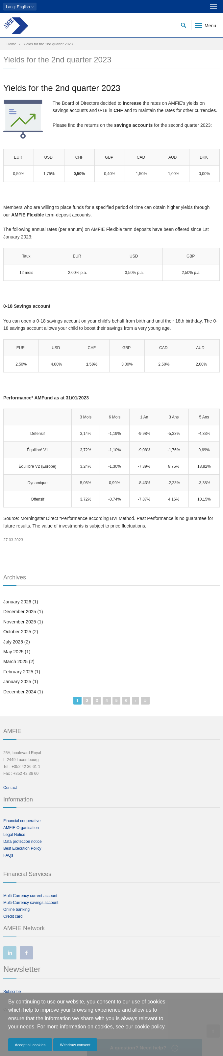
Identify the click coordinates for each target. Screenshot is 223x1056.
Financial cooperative (21, 821)
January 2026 (17, 601)
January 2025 (17, 681)
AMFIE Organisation (21, 827)
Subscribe (12, 991)
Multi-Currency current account (30, 895)
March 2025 (15, 661)
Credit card (13, 916)
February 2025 (18, 671)
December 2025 (19, 611)
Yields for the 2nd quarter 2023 (61, 88)
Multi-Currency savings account (30, 902)
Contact (10, 787)
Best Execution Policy (22, 848)
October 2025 (17, 631)
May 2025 (13, 651)
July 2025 (13, 641)
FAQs (8, 855)
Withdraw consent (75, 1045)
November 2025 (19, 621)
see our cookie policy (139, 1026)
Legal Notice (14, 834)
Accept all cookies (30, 1045)
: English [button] (20, 7)
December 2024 (19, 691)
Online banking (16, 909)
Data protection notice (22, 841)
